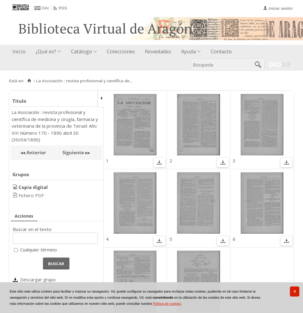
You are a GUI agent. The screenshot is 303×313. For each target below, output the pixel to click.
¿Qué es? (46, 51)
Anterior (35, 152)
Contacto (221, 51)
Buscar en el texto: (32, 229)
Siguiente (73, 152)
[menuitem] (20, 52)
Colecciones (121, 51)
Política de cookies (167, 303)
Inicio (19, 51)
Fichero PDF (31, 195)
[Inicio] (29, 81)
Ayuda (188, 51)
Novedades (158, 51)
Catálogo (81, 51)
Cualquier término (38, 250)
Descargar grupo (38, 279)
